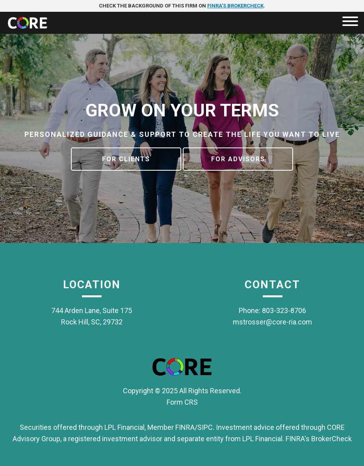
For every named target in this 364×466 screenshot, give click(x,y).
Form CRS (182, 402)
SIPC (205, 427)
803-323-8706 (284, 310)
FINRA (185, 427)
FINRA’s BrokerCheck (235, 6)
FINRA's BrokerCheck (319, 439)
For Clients (126, 159)
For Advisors (238, 159)
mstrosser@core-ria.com (272, 322)
